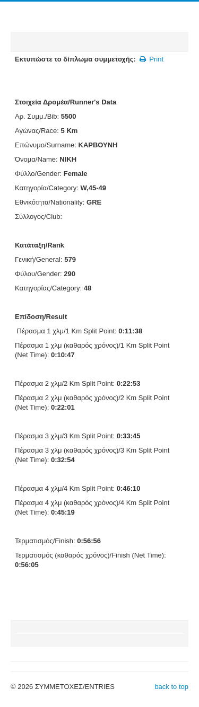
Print (151, 59)
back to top (171, 687)
